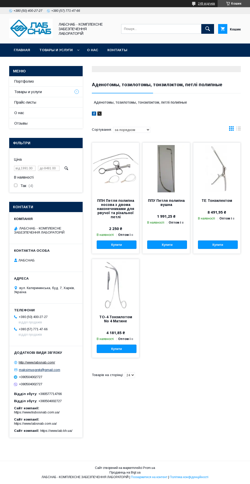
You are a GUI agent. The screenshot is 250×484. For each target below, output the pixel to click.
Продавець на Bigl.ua (125, 472)
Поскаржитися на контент (149, 477)
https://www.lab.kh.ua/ (56, 431)
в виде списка (238, 129)
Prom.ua (149, 468)
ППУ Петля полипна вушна (166, 203)
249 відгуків (206, 3)
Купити (116, 245)
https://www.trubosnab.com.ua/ (37, 412)
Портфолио (24, 81)
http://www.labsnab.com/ (37, 362)
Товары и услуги (56, 50)
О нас (92, 50)
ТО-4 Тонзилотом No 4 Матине (115, 319)
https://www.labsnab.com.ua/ (35, 423)
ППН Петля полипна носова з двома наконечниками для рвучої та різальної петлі (115, 209)
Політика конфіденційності (189, 477)
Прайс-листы (25, 102)
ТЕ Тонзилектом (217, 201)
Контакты (117, 50)
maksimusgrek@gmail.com (39, 370)
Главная (22, 50)
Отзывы (21, 123)
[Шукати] (207, 29)
